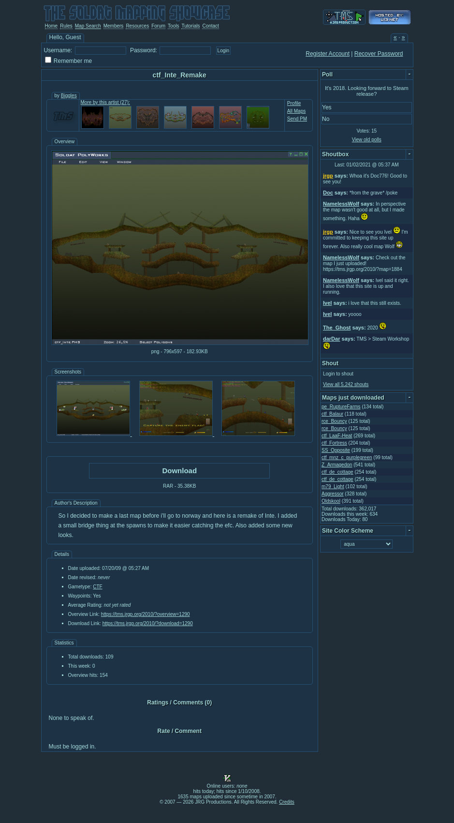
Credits (286, 802)
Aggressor (333, 493)
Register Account (328, 53)
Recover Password (378, 53)
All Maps (296, 111)
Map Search (88, 26)
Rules (66, 26)
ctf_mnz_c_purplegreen (347, 457)
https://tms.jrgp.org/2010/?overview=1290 (145, 614)
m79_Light (333, 486)
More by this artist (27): (105, 102)
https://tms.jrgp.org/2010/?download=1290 (148, 623)
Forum (158, 26)
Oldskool (331, 501)
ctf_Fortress (334, 443)
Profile (294, 103)
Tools (173, 26)
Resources (137, 26)
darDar (331, 339)
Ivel (327, 303)
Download (179, 470)
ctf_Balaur (332, 414)
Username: (58, 50)
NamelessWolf (341, 204)
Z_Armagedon (337, 464)
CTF (97, 586)
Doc (328, 192)
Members (113, 26)
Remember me (73, 61)
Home (51, 26)
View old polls (366, 139)
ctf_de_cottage (337, 472)
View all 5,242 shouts (345, 384)
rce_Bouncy (334, 421)
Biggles (69, 95)
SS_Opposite (336, 450)
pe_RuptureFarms (341, 406)
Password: (143, 50)
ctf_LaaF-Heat (337, 435)
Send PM (297, 118)
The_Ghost (337, 327)
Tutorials (190, 26)
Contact (210, 26)
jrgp (328, 176)
